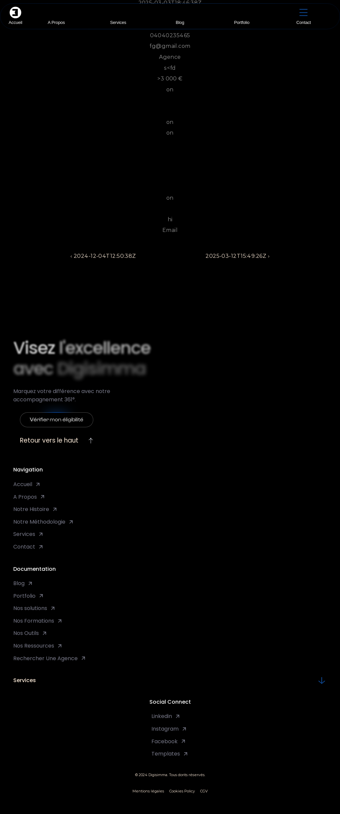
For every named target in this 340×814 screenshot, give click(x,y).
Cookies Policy (182, 791)
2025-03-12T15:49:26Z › (238, 256)
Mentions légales (148, 791)
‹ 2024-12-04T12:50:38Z (103, 256)
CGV (204, 791)
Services (24, 680)
